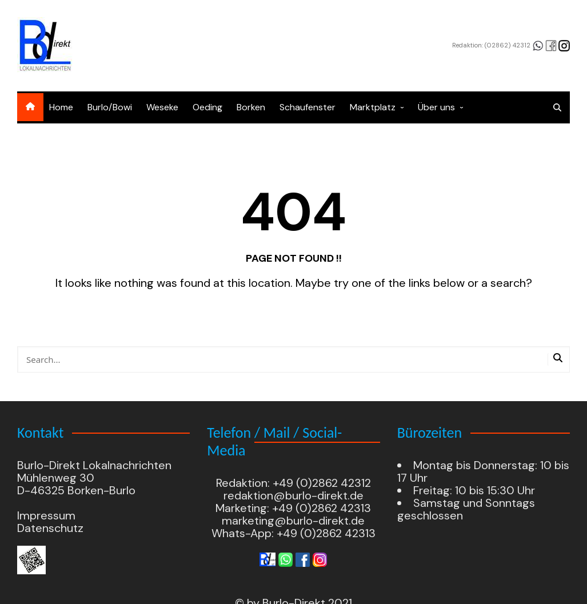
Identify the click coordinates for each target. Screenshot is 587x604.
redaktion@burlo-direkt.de (293, 495)
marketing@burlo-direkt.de (293, 520)
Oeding (207, 107)
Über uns (436, 107)
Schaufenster (307, 107)
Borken (251, 107)
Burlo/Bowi (109, 107)
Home (61, 107)
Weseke (162, 107)
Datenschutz (50, 528)
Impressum (46, 515)
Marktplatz (373, 107)
